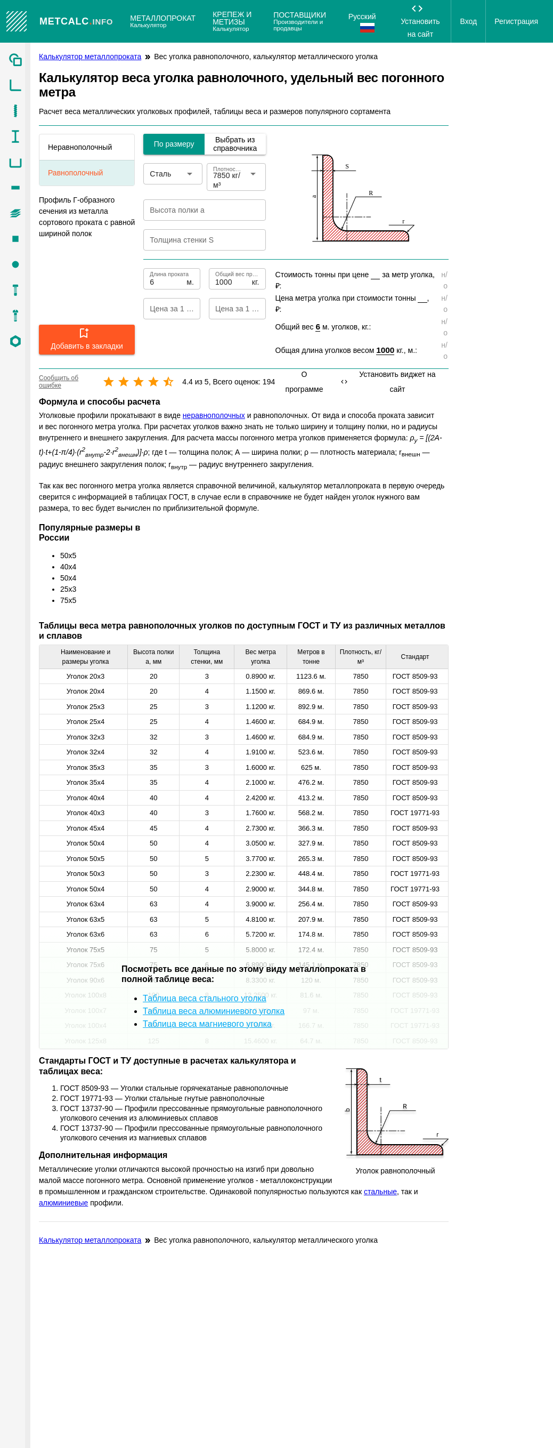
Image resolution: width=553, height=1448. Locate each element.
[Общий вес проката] (232, 278)
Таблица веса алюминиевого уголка (213, 1011)
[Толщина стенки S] (197, 240)
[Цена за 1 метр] (163, 308)
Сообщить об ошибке (58, 381)
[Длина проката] (167, 278)
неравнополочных (214, 415)
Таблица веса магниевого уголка (207, 1023)
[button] (87, 340)
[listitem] (15, 60)
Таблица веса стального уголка (204, 998)
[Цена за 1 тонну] (228, 308)
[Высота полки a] (197, 210)
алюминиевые (63, 1202)
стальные (380, 1191)
